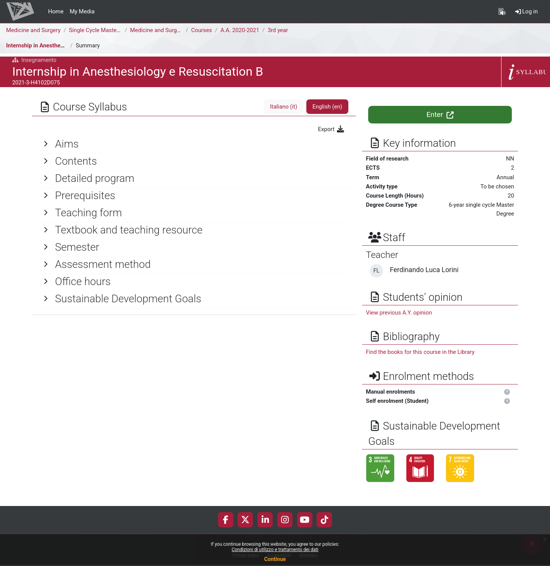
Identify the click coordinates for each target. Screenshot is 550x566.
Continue (275, 559)
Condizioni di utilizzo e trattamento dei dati (274, 549)
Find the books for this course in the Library (421, 352)
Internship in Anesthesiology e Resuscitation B (66, 45)
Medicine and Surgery (33, 30)
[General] (194, 144)
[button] (507, 393)
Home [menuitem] (55, 11)
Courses (202, 30)
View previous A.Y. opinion (399, 313)
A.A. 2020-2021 (241, 30)
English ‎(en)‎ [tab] (327, 106)
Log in (526, 11)
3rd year (279, 30)
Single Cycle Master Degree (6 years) (116, 30)
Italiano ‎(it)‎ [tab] (283, 106)
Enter (439, 114)
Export (331, 129)
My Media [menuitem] (82, 11)
